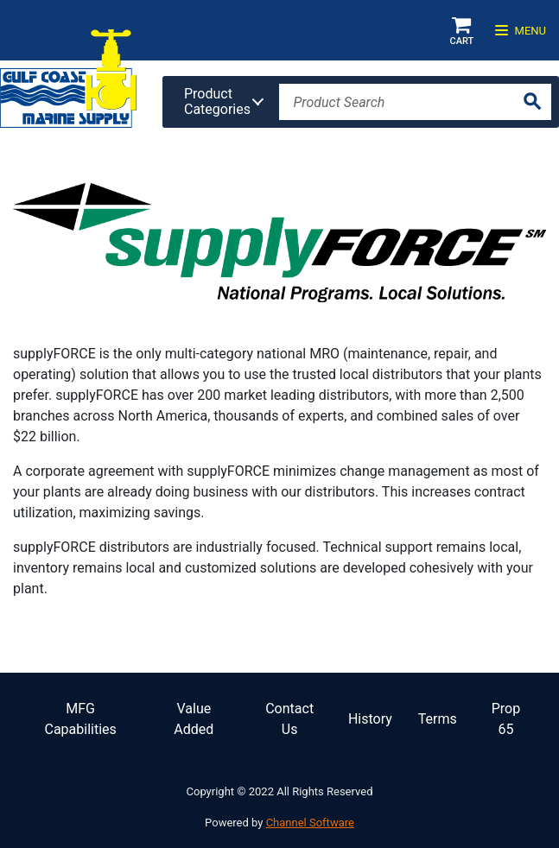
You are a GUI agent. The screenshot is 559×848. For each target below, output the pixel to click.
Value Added (193, 718)
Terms (437, 719)
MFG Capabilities (80, 718)
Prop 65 (506, 718)
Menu (520, 31)
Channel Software (310, 822)
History (370, 719)
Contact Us (289, 718)
